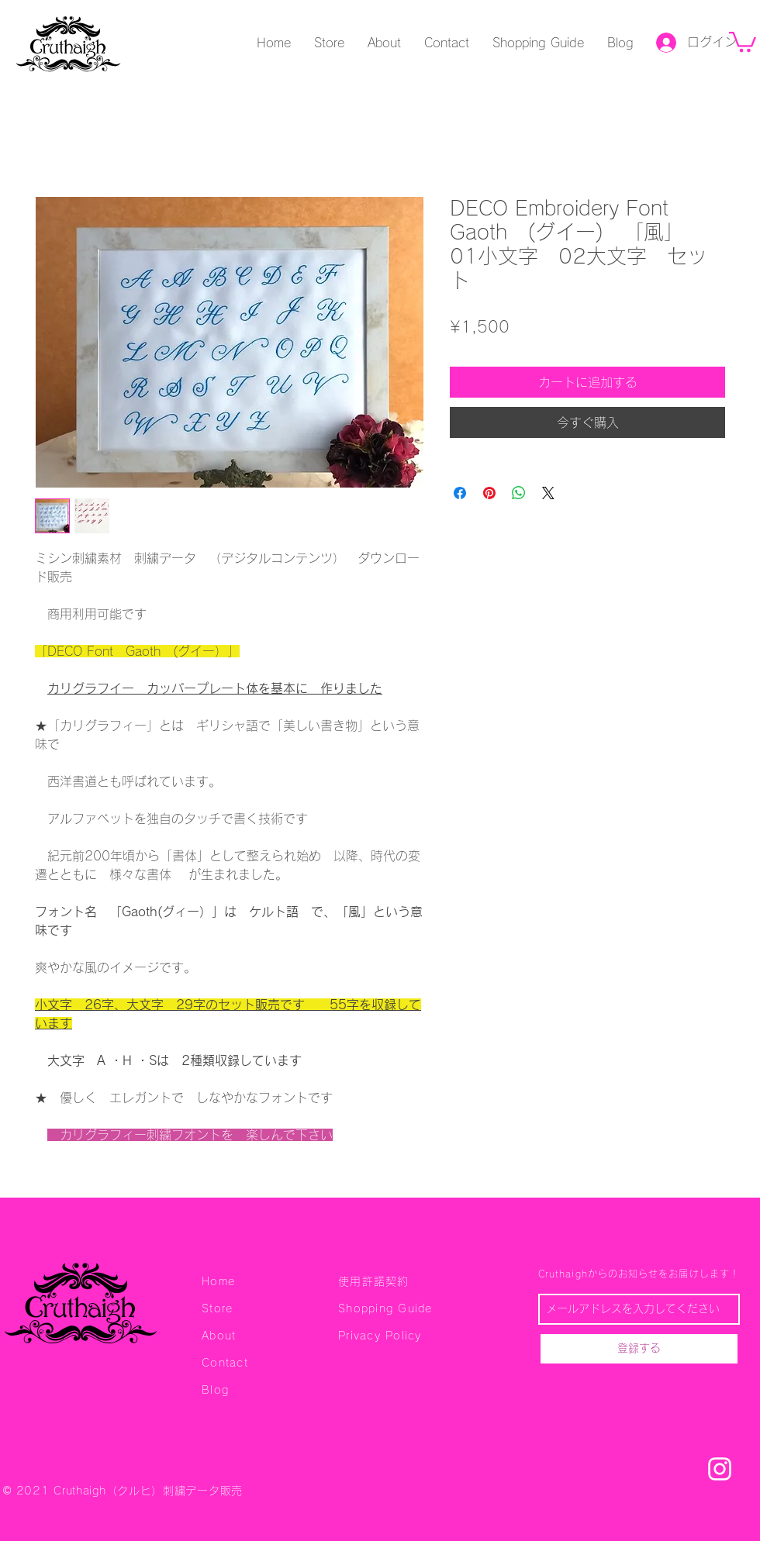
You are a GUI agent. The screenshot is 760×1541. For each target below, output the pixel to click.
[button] (742, 40)
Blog (215, 1389)
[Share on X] (548, 493)
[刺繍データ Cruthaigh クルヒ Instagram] (719, 1468)
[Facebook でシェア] (460, 493)
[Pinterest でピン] (489, 493)
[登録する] (639, 1349)
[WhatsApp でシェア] (519, 493)
